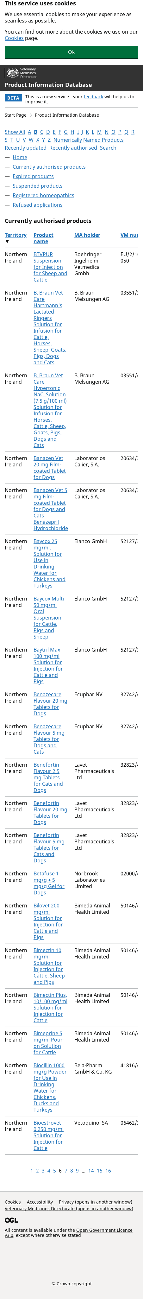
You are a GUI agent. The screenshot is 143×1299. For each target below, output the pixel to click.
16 (108, 1170)
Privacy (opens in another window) (95, 1202)
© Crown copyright (72, 1283)
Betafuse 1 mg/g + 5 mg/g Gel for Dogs (49, 883)
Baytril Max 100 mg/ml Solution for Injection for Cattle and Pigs (48, 665)
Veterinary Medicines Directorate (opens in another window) (69, 1208)
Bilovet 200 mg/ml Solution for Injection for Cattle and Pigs (48, 921)
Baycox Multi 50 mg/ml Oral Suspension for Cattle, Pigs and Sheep (49, 617)
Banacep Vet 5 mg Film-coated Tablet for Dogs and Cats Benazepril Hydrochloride (51, 509)
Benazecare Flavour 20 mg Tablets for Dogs (50, 704)
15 (100, 1170)
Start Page (16, 115)
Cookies (14, 38)
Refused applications (38, 205)
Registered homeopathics (43, 195)
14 (91, 1170)
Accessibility (40, 1202)
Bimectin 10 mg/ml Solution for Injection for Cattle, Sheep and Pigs (49, 966)
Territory (16, 234)
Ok (71, 52)
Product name (43, 238)
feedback (93, 97)
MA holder (87, 234)
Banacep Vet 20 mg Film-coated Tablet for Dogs (50, 468)
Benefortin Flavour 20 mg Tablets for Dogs (50, 813)
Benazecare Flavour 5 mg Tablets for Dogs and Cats (49, 739)
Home (20, 157)
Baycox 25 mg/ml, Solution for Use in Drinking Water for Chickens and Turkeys (49, 563)
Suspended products (38, 186)
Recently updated (26, 147)
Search (108, 147)
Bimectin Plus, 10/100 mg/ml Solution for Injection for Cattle (50, 1007)
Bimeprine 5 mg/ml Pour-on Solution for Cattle (49, 1043)
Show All (15, 131)
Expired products (33, 176)
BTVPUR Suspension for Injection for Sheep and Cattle (50, 267)
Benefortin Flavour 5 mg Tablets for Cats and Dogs (49, 848)
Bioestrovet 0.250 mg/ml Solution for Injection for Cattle (49, 1135)
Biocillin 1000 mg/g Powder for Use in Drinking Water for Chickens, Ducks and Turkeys (50, 1087)
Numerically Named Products (88, 139)
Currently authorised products (49, 167)
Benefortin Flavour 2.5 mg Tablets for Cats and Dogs (48, 777)
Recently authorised (73, 147)
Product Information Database (48, 84)
